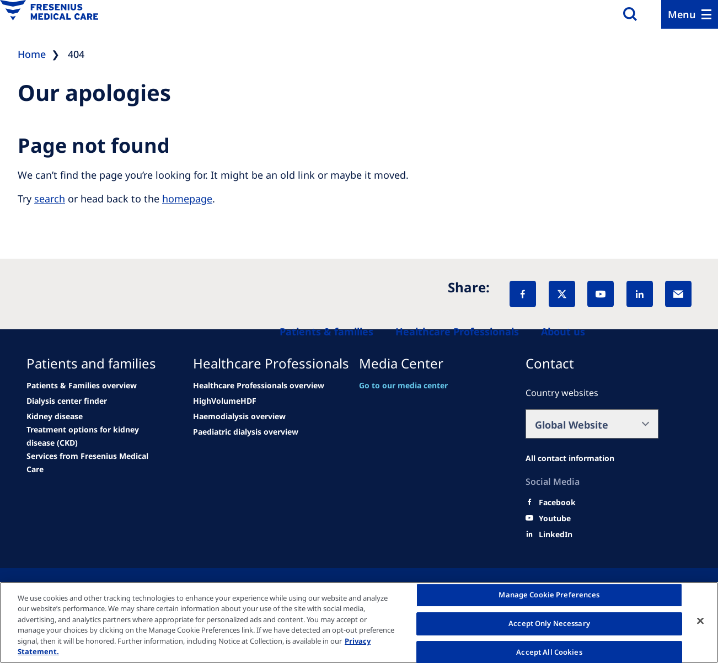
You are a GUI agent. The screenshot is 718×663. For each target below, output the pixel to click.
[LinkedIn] (639, 294)
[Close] (700, 621)
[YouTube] (600, 294)
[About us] (563, 331)
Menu (682, 14)
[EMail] (678, 294)
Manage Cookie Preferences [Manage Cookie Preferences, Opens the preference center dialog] (549, 595)
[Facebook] (523, 294)
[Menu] (689, 14)
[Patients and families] (326, 331)
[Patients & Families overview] (81, 385)
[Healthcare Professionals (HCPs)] (457, 331)
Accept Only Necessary (549, 623)
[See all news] (66, 401)
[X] (562, 294)
